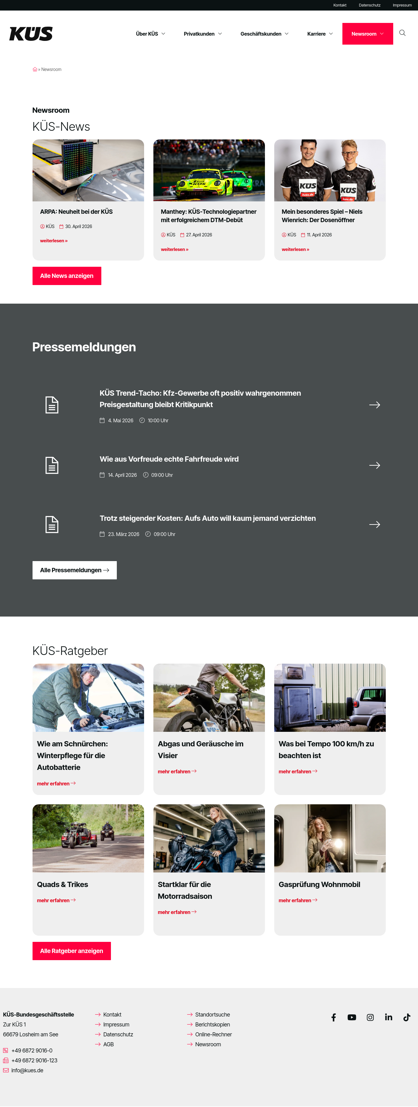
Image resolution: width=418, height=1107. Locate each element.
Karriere (320, 33)
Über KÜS (150, 33)
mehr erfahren (56, 784)
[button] (13, 1093)
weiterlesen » (54, 240)
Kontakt (339, 5)
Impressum (402, 5)
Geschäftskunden (265, 33)
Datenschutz (370, 5)
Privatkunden (203, 33)
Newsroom (368, 33)
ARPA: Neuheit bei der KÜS (76, 211)
